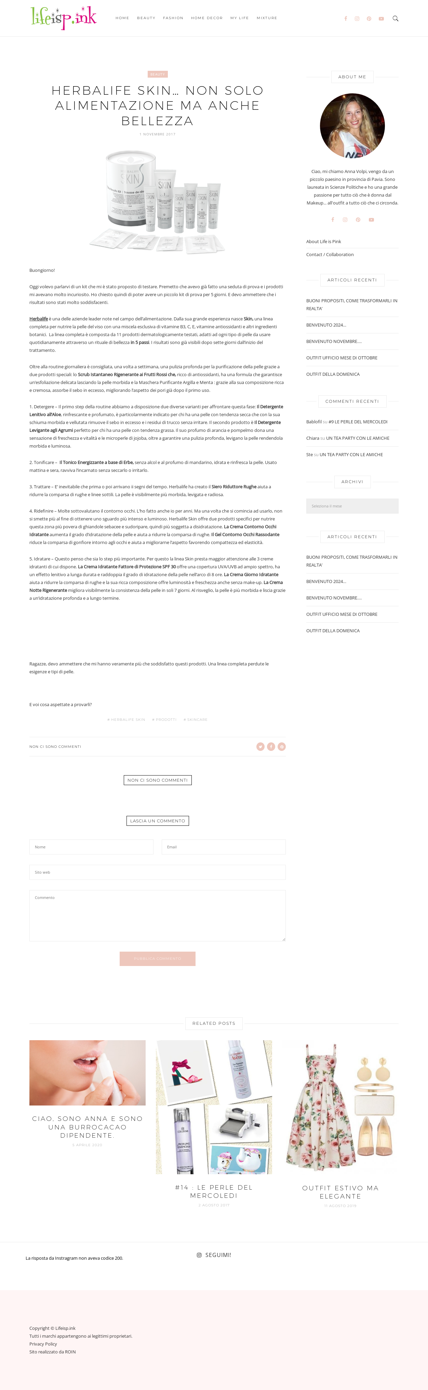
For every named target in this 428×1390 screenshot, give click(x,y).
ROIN (70, 1352)
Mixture (267, 18)
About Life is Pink (323, 241)
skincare (197, 720)
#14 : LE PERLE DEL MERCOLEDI (214, 1191)
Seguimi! (218, 1255)
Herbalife (38, 319)
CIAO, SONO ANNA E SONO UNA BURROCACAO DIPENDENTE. (87, 1127)
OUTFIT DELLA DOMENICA (333, 374)
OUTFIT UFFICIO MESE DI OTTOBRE (341, 358)
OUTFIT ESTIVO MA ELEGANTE (340, 1192)
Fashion (173, 18)
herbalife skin (128, 720)
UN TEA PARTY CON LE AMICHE (357, 438)
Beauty (146, 18)
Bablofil (314, 422)
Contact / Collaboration (330, 254)
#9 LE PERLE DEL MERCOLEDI (358, 422)
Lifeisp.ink (65, 1328)
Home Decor (207, 18)
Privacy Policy (43, 1344)
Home (123, 18)
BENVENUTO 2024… (326, 325)
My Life (239, 18)
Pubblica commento (157, 958)
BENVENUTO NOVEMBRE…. (334, 341)
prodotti (166, 720)
